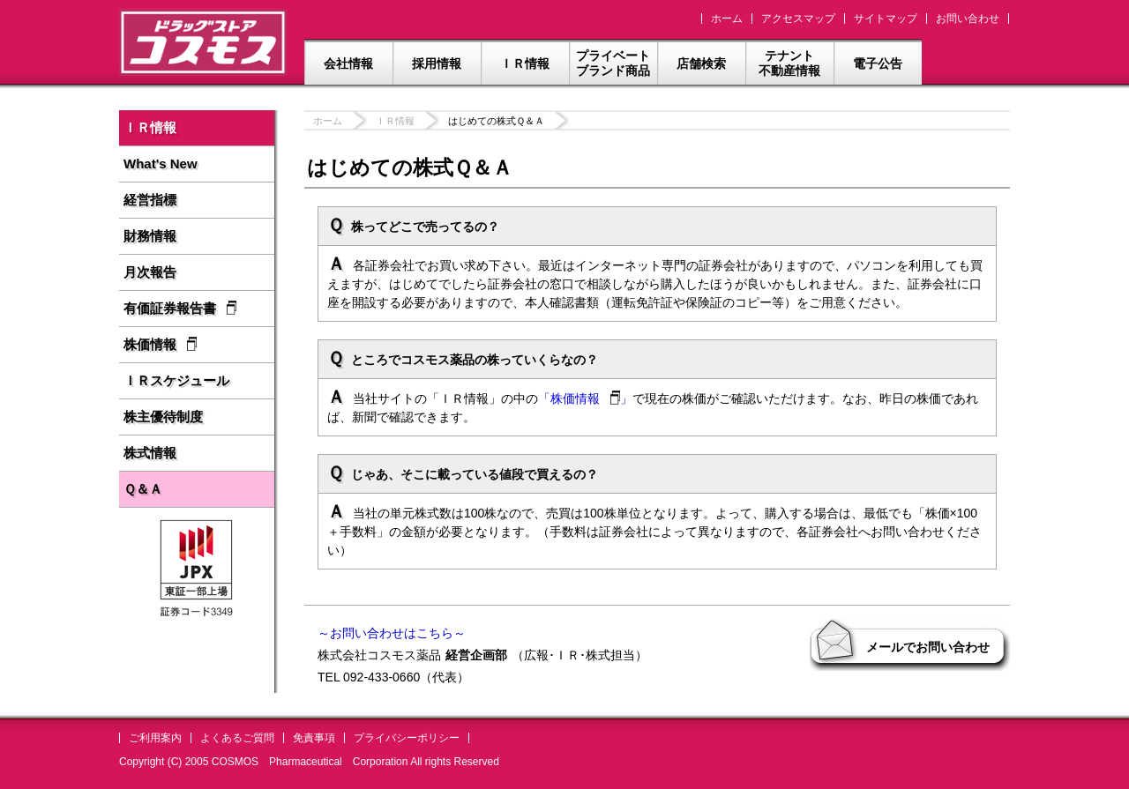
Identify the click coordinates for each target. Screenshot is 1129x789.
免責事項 (314, 738)
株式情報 (149, 452)
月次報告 (149, 271)
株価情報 (160, 344)
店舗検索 (701, 63)
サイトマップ (885, 18)
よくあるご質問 (237, 738)
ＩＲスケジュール (176, 380)
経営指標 (149, 199)
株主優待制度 (163, 416)
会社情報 (348, 63)
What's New (160, 163)
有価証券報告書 (179, 308)
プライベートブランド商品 (613, 63)
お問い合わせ (967, 18)
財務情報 (149, 235)
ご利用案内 (155, 738)
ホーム (727, 18)
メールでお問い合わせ (928, 647)
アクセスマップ (798, 18)
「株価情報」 (585, 398)
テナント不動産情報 (789, 63)
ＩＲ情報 (525, 63)
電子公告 (877, 63)
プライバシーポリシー (407, 738)
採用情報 (436, 63)
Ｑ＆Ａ (142, 488)
